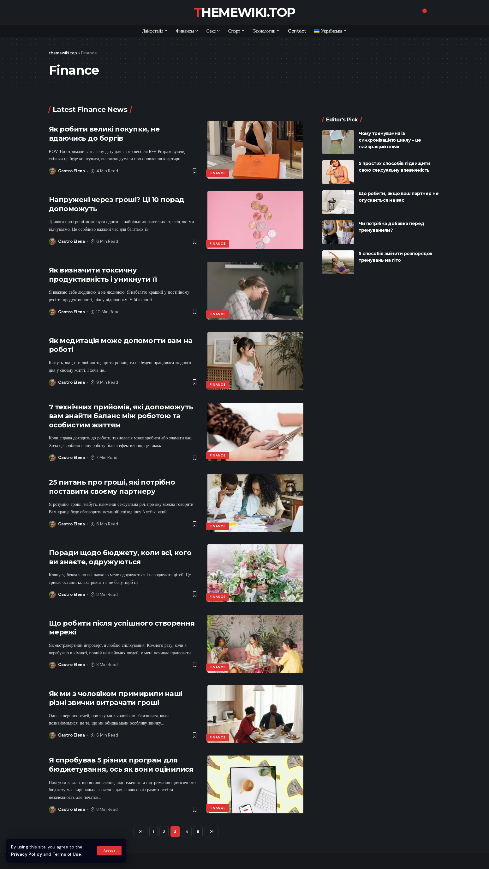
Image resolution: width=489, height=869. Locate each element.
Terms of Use (66, 854)
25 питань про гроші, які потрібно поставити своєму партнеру (112, 487)
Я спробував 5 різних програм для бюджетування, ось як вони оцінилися (121, 765)
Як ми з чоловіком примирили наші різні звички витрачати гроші (115, 698)
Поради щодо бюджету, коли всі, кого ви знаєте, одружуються (120, 557)
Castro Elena (71, 171)
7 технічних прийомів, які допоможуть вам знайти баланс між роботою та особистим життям (121, 416)
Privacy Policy (26, 854)
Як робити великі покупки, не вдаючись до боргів (104, 134)
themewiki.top (244, 12)
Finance (218, 173)
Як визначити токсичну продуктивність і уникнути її (103, 275)
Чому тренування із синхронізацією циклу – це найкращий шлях (390, 128)
